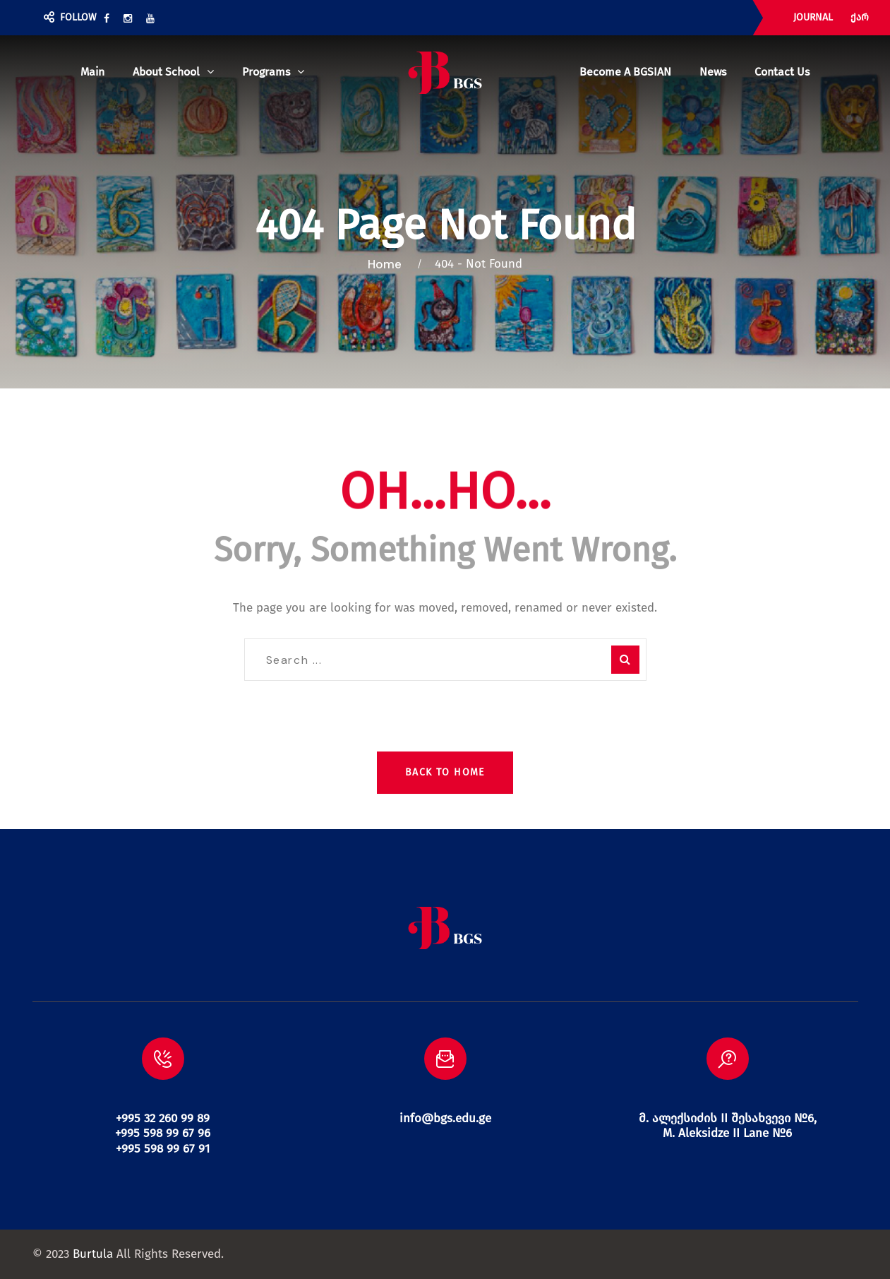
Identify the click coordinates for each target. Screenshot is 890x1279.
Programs (266, 71)
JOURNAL (813, 17)
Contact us (782, 71)
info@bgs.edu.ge (445, 1118)
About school (166, 71)
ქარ (859, 17)
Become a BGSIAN (625, 71)
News (712, 71)
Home (387, 264)
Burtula (93, 1254)
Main (92, 71)
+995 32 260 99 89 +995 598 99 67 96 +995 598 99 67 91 (162, 1133)
